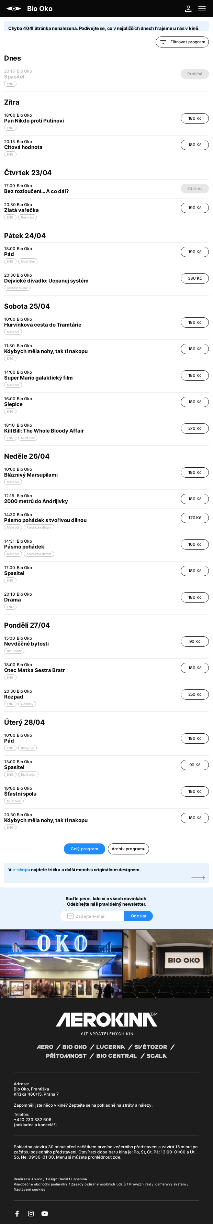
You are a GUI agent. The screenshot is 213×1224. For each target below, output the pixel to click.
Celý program (84, 848)
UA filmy (27, 704)
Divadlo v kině (17, 288)
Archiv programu (129, 848)
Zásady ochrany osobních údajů (99, 1184)
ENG (10, 128)
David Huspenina (72, 1179)
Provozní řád (140, 1184)
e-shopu (21, 869)
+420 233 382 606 (33, 1119)
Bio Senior (14, 651)
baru (114, 1151)
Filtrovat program (182, 42)
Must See (28, 261)
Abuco (36, 1179)
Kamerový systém (171, 1184)
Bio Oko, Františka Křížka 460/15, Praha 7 (36, 1091)
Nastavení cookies (29, 1189)
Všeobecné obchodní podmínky (41, 1184)
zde (116, 1157)
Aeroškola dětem (39, 527)
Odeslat (138, 915)
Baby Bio (27, 748)
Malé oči (13, 332)
